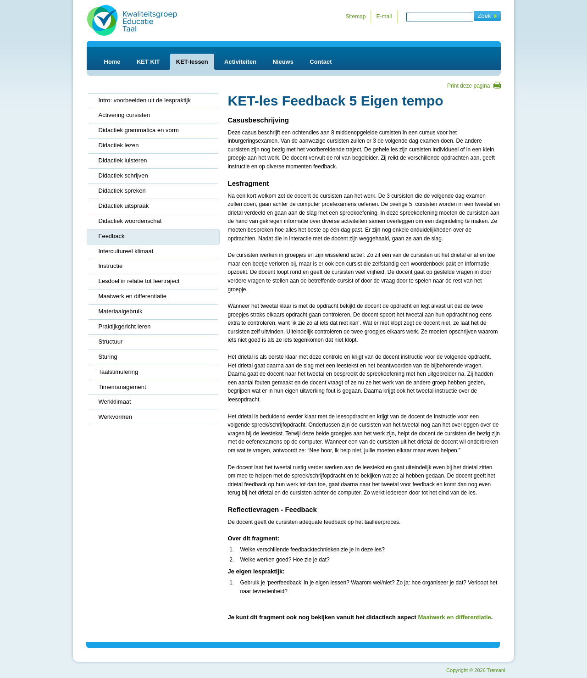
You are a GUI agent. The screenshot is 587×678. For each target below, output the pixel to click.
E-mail (384, 16)
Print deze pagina (468, 86)
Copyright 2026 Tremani (475, 670)
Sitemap (355, 16)
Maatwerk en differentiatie (454, 617)
